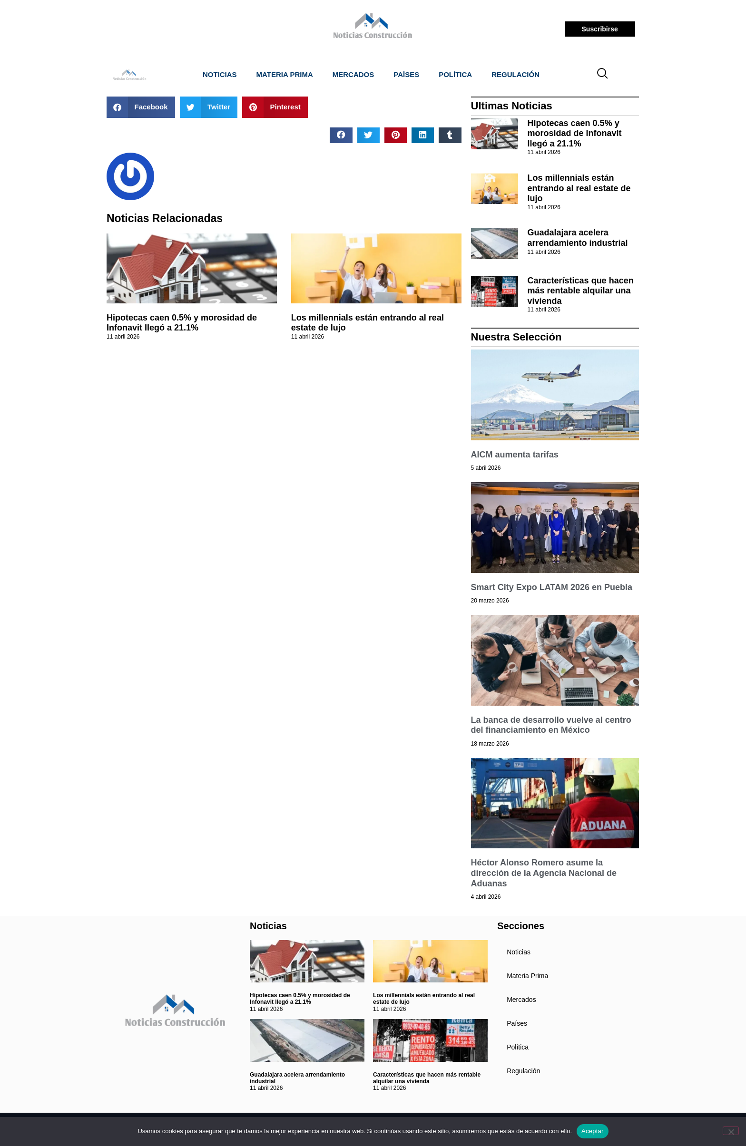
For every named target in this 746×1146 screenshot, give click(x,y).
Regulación (515, 74)
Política (455, 74)
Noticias (220, 74)
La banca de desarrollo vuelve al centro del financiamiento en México (551, 725)
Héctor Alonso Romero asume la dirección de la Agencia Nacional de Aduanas (544, 873)
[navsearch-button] (602, 74)
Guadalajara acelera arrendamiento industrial (578, 238)
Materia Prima (284, 74)
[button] (141, 107)
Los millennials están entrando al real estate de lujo (579, 188)
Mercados (353, 74)
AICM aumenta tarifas (515, 454)
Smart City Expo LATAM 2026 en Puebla (551, 587)
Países (406, 74)
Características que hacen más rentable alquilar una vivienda (581, 291)
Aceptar (592, 1131)
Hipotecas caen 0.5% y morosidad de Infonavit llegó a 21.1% (182, 323)
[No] (731, 1131)
